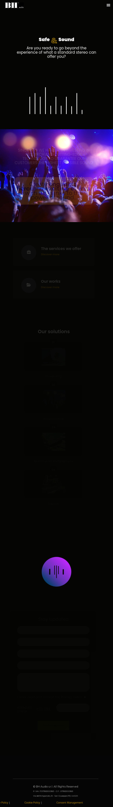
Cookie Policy (31, 802)
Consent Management (68, 802)
